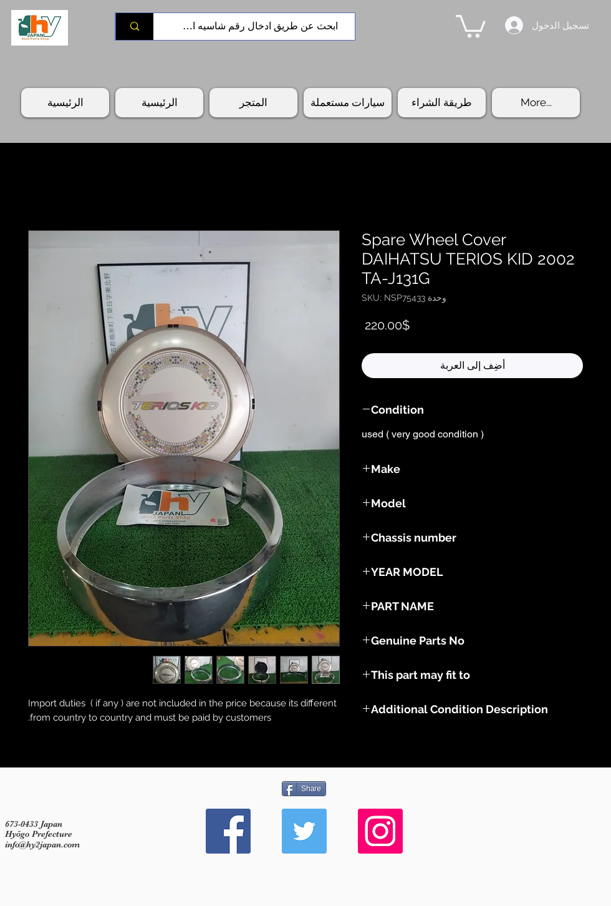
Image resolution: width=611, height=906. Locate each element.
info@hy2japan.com (42, 844)
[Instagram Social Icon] (380, 831)
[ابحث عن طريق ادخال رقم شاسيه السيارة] (259, 26)
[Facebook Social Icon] (228, 831)
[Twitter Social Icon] (304, 831)
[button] (471, 24)
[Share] (304, 788)
